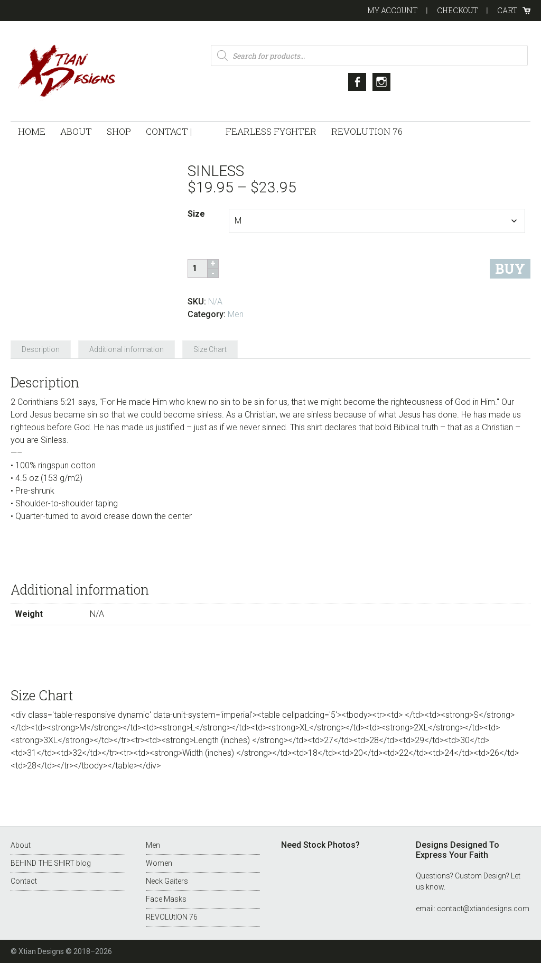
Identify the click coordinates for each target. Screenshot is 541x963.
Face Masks (166, 899)
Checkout (457, 10)
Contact (24, 881)
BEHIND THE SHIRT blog (51, 863)
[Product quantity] (199, 268)
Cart (507, 10)
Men (236, 314)
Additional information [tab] (126, 349)
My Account (392, 10)
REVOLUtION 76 (172, 917)
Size (196, 214)
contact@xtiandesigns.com (483, 908)
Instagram (381, 82)
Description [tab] (41, 349)
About (21, 845)
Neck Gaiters (167, 881)
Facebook (357, 82)
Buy (510, 268)
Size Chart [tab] (210, 349)
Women (159, 863)
